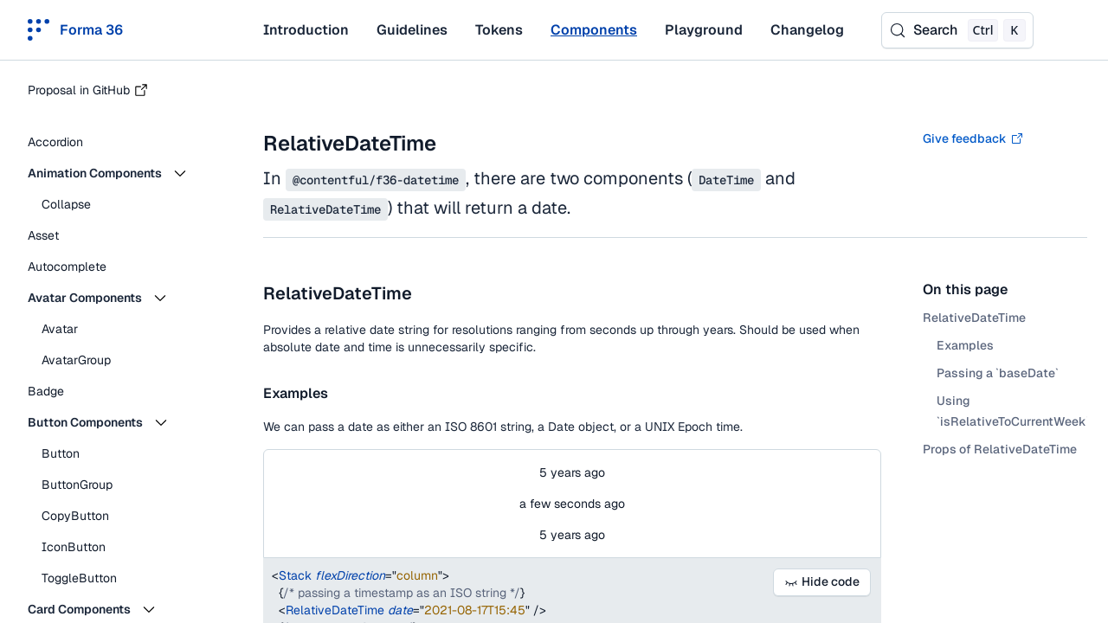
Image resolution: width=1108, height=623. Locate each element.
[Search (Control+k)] (957, 30)
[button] (121, 173)
